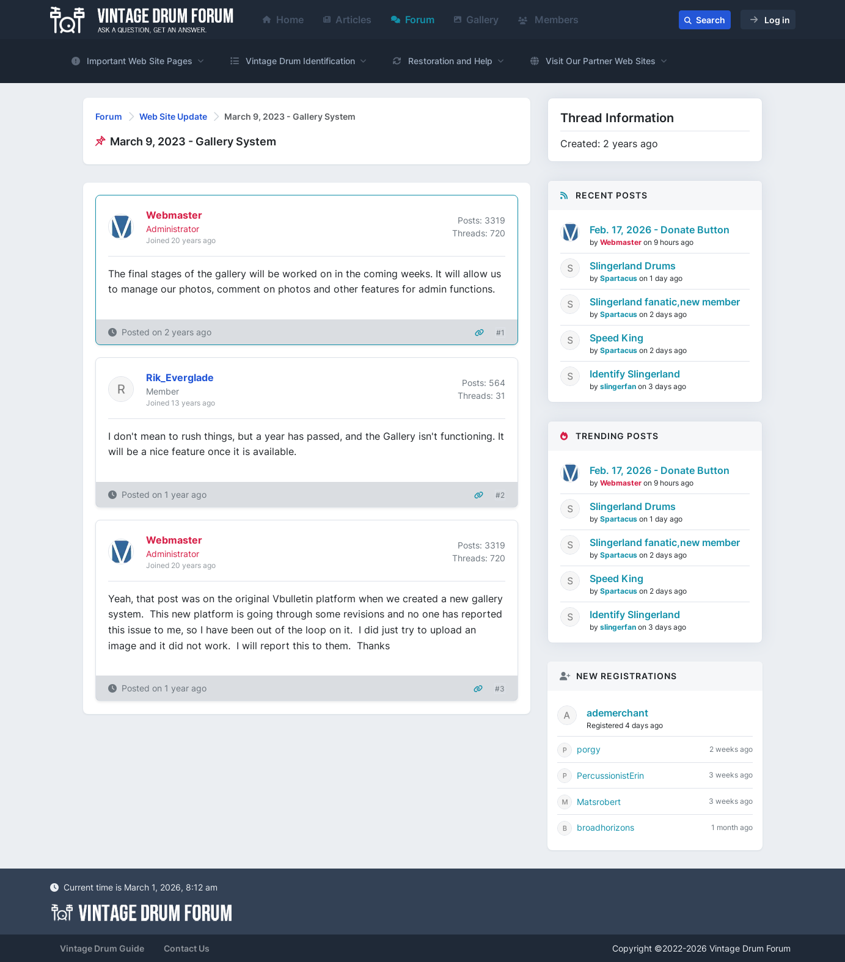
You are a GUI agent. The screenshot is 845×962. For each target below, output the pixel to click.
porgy (589, 749)
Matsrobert (599, 801)
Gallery (476, 19)
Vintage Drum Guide (102, 948)
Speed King (616, 338)
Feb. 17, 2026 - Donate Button (660, 230)
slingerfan (619, 386)
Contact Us (187, 948)
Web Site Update (173, 116)
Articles (347, 19)
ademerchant (617, 713)
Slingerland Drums (633, 266)
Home (283, 19)
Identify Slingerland (635, 374)
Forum (412, 19)
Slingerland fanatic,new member (665, 302)
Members (548, 19)
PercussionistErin (610, 775)
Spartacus (619, 278)
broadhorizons (605, 827)
